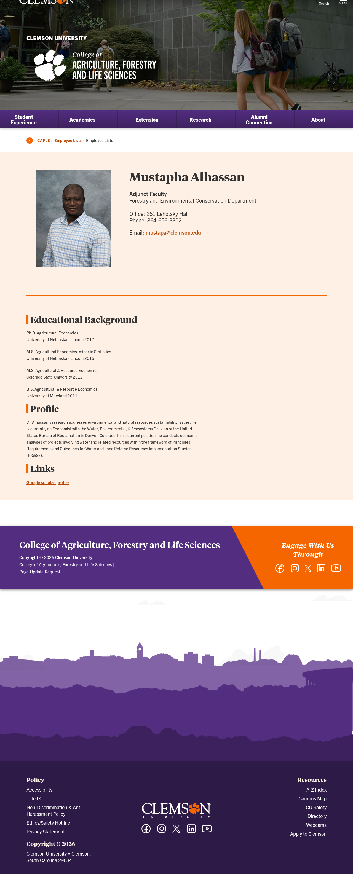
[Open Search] (324, 10)
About (318, 119)
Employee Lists (68, 140)
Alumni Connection (259, 119)
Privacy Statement (45, 831)
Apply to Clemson (308, 833)
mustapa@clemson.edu (173, 232)
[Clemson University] (46, 14)
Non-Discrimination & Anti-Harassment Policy (54, 810)
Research (200, 119)
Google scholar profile (47, 482)
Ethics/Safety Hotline (48, 822)
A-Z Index (316, 789)
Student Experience (23, 119)
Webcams (316, 825)
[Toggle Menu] (343, 10)
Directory (317, 816)
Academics (82, 119)
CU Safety (316, 807)
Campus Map (313, 798)
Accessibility (39, 789)
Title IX (33, 798)
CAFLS (43, 140)
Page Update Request (39, 571)
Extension (147, 119)
